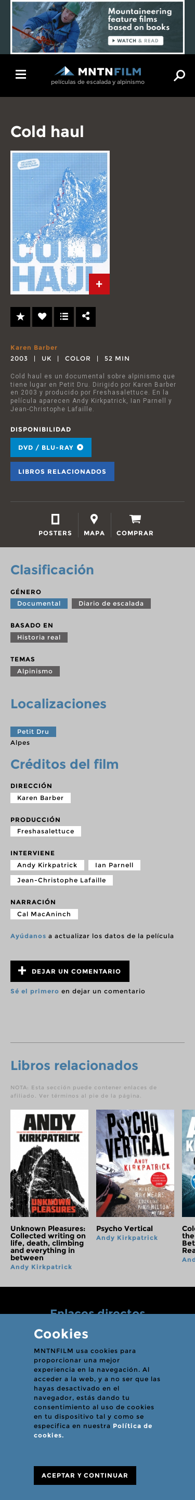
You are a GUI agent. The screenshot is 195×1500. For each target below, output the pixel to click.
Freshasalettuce (45, 831)
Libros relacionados (62, 471)
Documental (39, 603)
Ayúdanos (28, 936)
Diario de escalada (111, 603)
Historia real (39, 637)
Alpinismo (35, 671)
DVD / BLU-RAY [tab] (51, 447)
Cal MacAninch (44, 914)
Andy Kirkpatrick (47, 865)
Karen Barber (34, 347)
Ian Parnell (114, 865)
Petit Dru (33, 731)
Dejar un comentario (69, 970)
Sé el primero (34, 991)
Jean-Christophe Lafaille (61, 880)
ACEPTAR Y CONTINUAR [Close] (85, 1475)
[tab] (99, 284)
